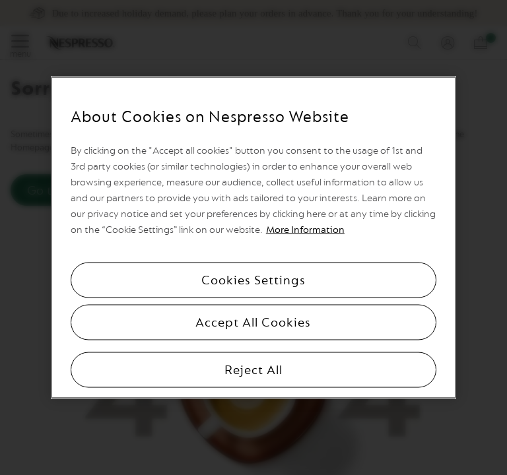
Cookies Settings (253, 280)
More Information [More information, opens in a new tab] (305, 230)
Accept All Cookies (253, 323)
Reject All (253, 370)
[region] (253, 238)
